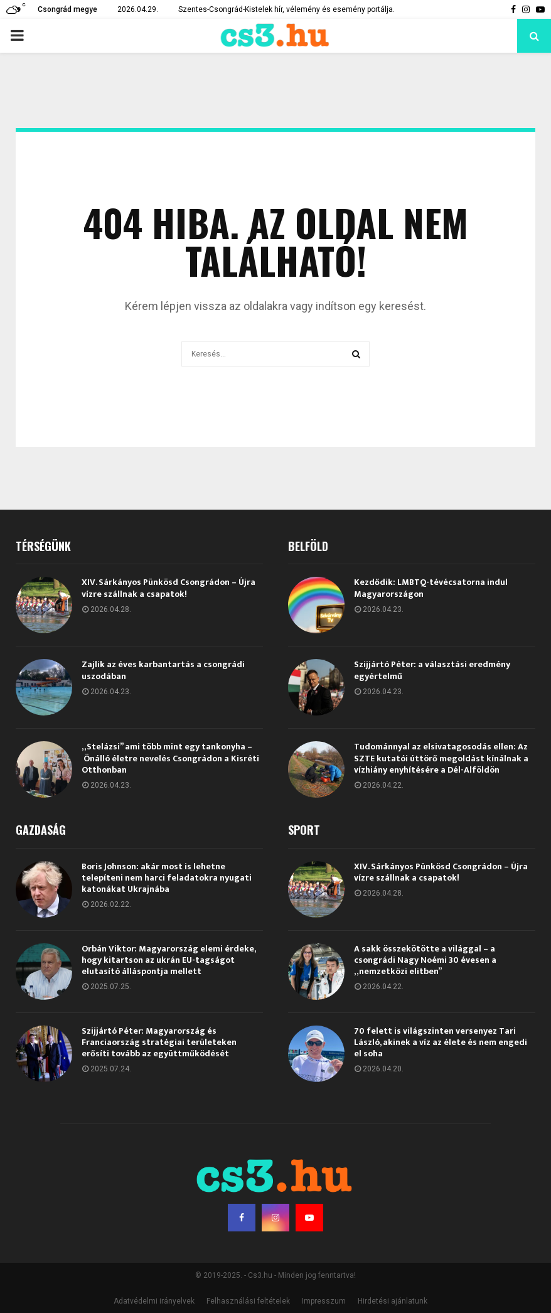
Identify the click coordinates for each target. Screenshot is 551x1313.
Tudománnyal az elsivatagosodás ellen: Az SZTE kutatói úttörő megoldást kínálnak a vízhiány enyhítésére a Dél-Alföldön (441, 757)
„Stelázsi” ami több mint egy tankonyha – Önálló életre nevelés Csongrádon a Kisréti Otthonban (170, 757)
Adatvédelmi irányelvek (154, 1301)
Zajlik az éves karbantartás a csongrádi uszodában (163, 670)
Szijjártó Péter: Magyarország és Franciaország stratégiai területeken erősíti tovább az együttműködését (159, 1042)
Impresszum (324, 1301)
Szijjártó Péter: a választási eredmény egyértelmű (432, 670)
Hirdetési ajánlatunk (392, 1301)
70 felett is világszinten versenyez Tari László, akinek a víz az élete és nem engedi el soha (440, 1042)
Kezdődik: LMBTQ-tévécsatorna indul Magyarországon (431, 588)
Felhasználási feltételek (248, 1301)
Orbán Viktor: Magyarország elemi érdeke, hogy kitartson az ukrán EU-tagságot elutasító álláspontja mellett (168, 959)
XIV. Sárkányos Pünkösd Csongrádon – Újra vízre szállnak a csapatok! (168, 588)
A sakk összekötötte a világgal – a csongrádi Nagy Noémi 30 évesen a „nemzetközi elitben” (425, 959)
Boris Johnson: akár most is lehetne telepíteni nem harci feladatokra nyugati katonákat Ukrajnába (167, 877)
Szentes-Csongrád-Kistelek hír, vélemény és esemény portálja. (286, 9)
